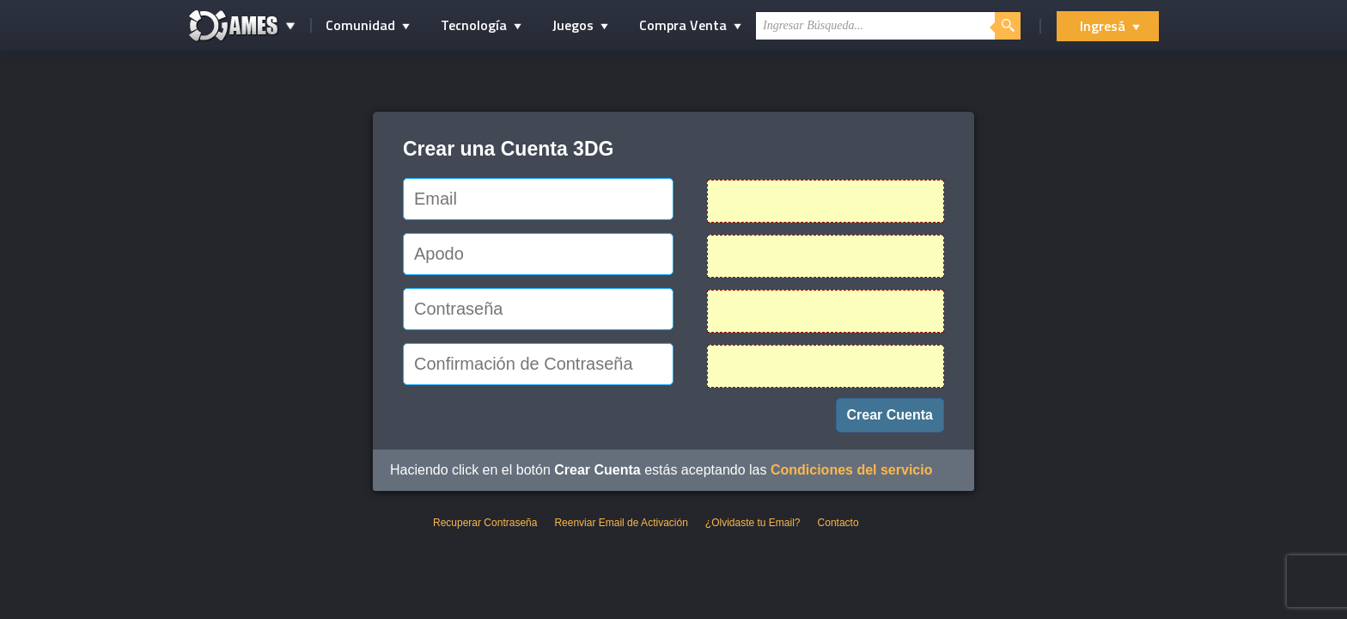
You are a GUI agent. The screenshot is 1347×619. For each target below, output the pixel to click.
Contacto (838, 523)
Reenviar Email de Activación (620, 523)
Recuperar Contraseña (485, 523)
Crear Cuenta (890, 415)
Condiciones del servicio (852, 470)
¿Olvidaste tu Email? (753, 523)
